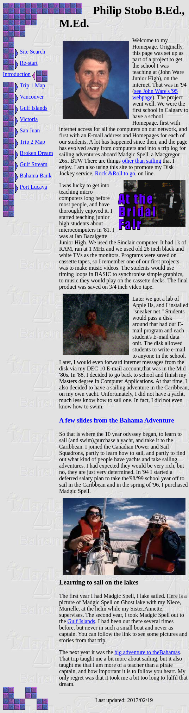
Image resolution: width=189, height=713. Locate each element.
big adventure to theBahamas (147, 652)
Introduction (17, 74)
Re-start (29, 63)
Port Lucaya (33, 187)
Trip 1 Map (32, 85)
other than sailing (141, 161)
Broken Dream (36, 153)
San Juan (30, 130)
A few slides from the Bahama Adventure (116, 420)
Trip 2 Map (32, 142)
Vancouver (32, 97)
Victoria (29, 119)
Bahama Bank (35, 176)
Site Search (32, 52)
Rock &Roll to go (115, 173)
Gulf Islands (34, 108)
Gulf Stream (34, 164)
